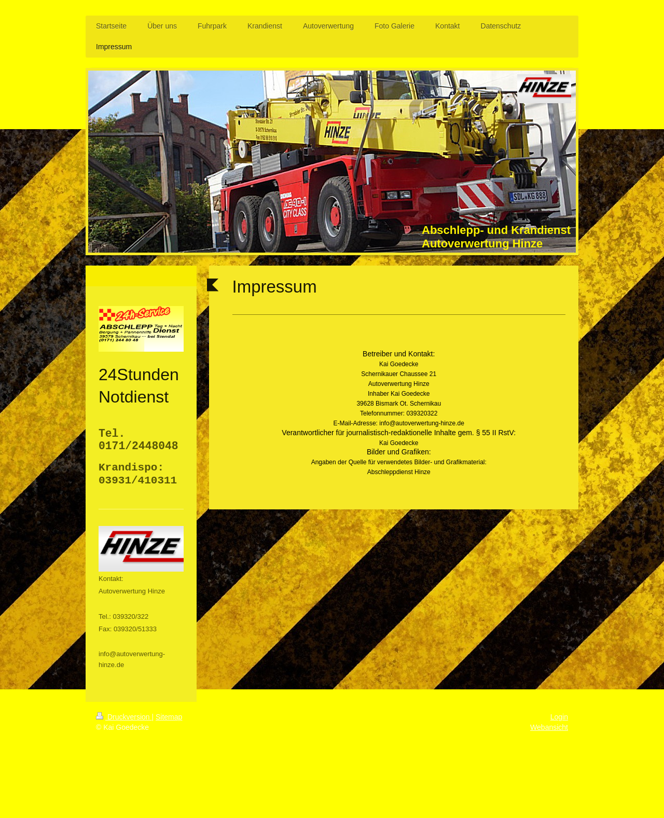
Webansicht (549, 727)
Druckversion (123, 717)
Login (559, 717)
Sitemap (169, 717)
